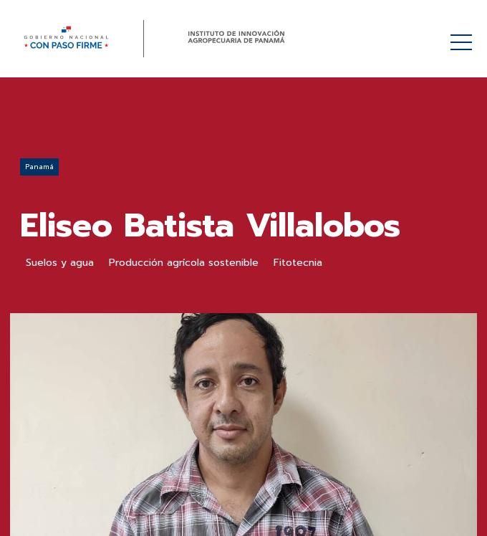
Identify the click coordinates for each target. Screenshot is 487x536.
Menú (463, 35)
